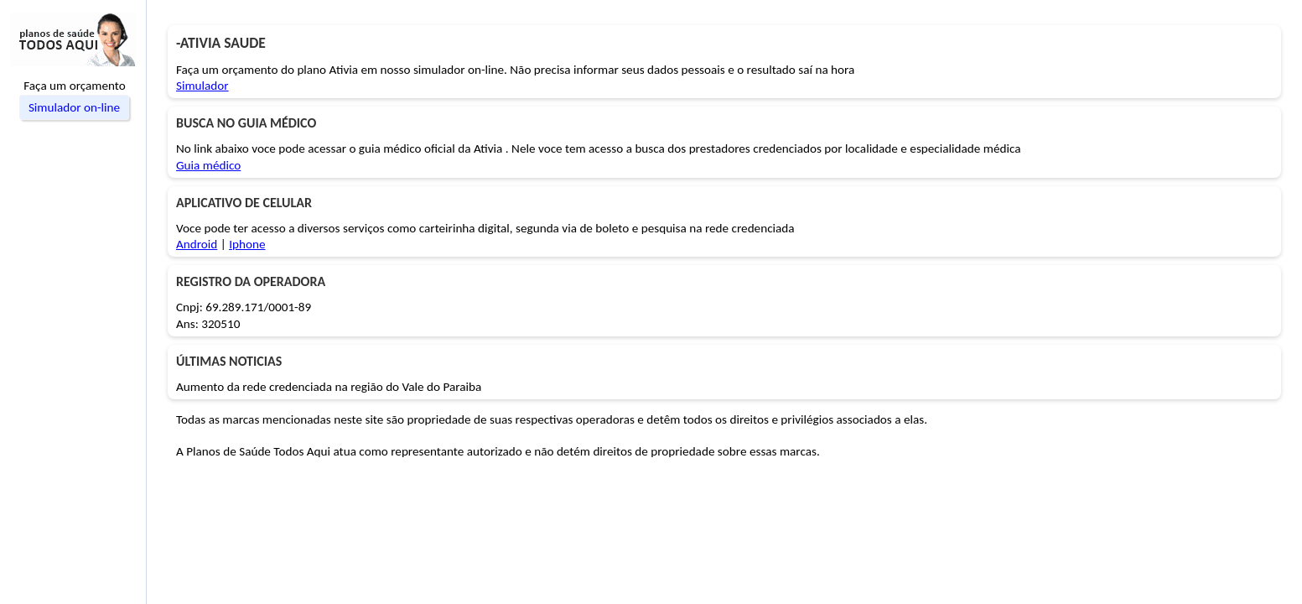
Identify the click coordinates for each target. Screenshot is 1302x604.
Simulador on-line (74, 107)
